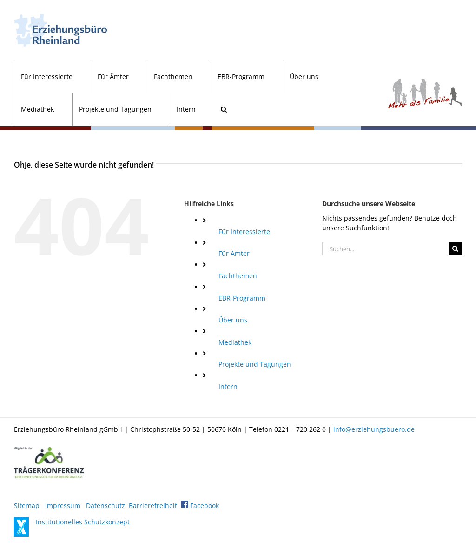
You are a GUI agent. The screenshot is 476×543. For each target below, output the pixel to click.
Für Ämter (234, 253)
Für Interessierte (244, 231)
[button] (223, 109)
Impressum (62, 505)
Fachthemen (237, 275)
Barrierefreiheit (153, 505)
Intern (228, 386)
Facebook (200, 505)
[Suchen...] (385, 248)
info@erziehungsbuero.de (374, 429)
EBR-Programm (241, 298)
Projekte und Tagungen (254, 364)
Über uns (232, 319)
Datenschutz (105, 505)
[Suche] (455, 248)
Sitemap (27, 505)
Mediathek (234, 342)
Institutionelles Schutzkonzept (83, 521)
